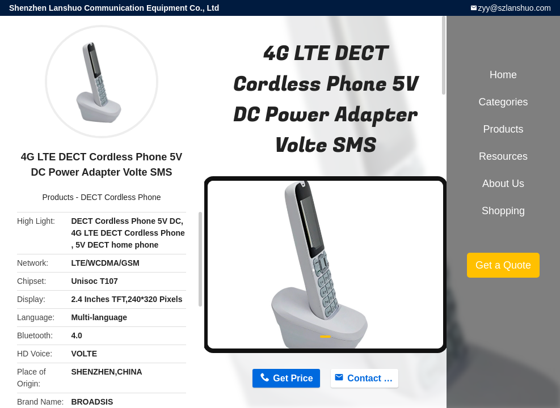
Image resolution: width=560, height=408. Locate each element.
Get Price (293, 378)
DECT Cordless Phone (121, 197)
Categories (503, 102)
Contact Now (372, 378)
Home (503, 74)
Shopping (503, 210)
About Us (503, 183)
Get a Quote (503, 265)
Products (57, 197)
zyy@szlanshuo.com (514, 7)
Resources (503, 156)
